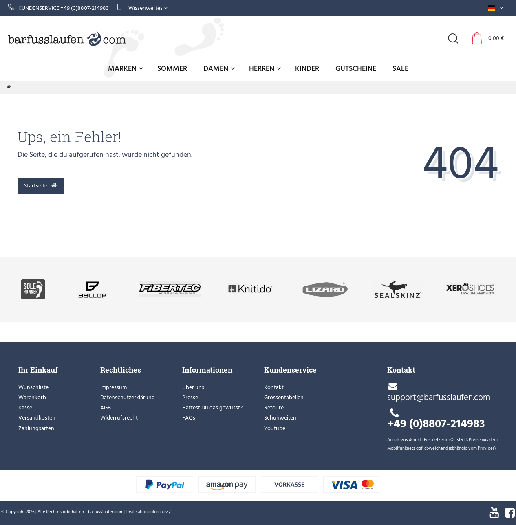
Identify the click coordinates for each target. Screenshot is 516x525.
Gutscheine (355, 69)
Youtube (274, 428)
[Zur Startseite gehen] (9, 87)
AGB (105, 407)
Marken (125, 69)
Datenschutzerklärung (127, 397)
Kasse (25, 407)
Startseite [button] (40, 185)
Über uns (193, 387)
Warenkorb (32, 397)
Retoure (274, 407)
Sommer (172, 69)
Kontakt (274, 387)
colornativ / (159, 512)
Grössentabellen (284, 397)
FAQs (188, 417)
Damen (219, 69)
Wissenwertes (142, 8)
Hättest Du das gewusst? (212, 407)
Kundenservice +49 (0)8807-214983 (58, 8)
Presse (190, 397)
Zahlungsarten (36, 428)
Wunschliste (33, 387)
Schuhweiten (280, 417)
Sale (400, 69)
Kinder (307, 69)
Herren (265, 69)
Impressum (113, 387)
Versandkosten (36, 417)
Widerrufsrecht (119, 417)
